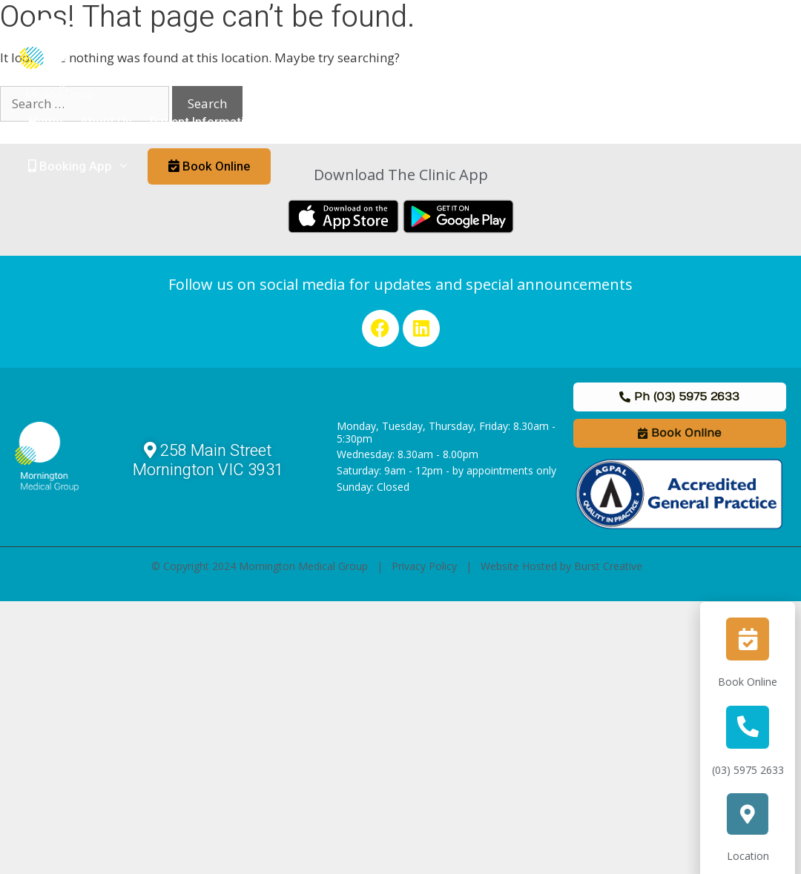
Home (45, 122)
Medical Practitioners (353, 122)
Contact (679, 122)
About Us (106, 122)
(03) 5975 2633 (755, 770)
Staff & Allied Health (486, 122)
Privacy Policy (424, 566)
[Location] (756, 814)
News (576, 122)
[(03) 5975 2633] (755, 727)
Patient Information (217, 122)
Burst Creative (608, 566)
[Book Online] (755, 639)
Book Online (755, 682)
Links (624, 122)
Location (755, 856)
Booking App (83, 167)
